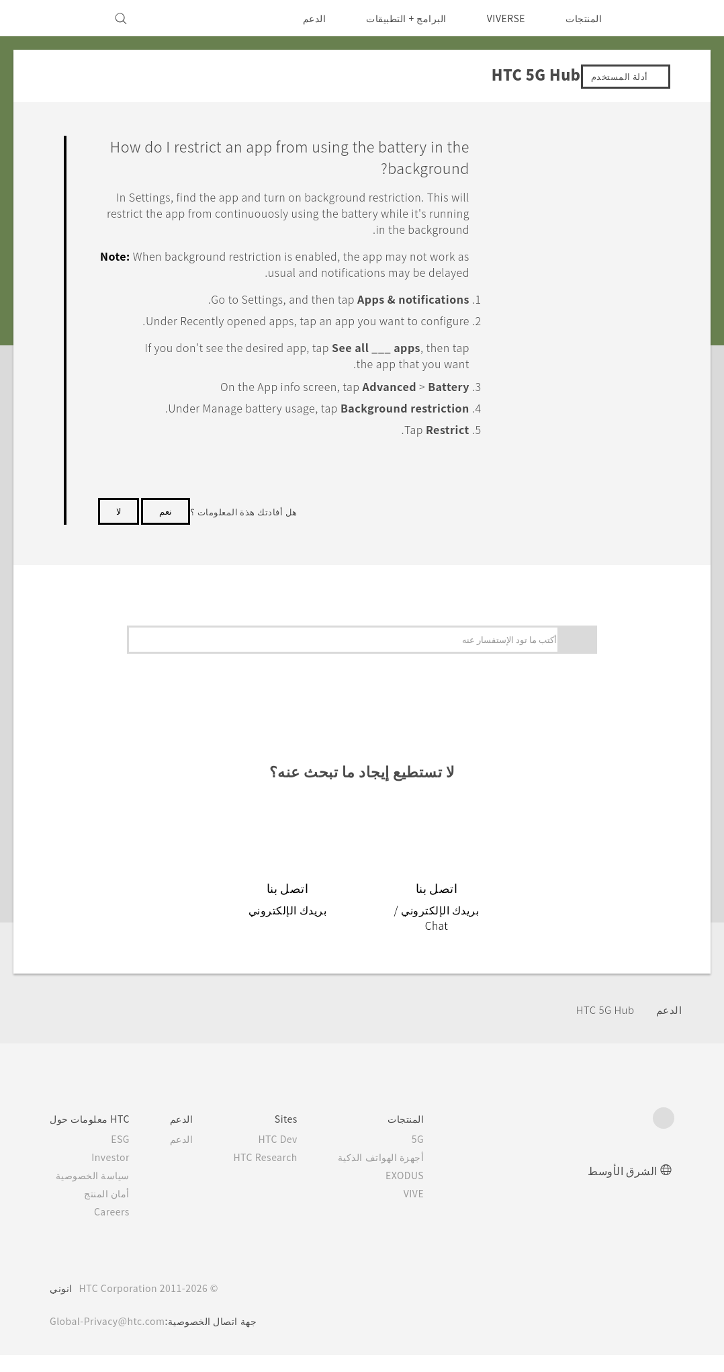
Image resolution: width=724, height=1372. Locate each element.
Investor (112, 1174)
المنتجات (583, 18)
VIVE (422, 1210)
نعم (165, 543)
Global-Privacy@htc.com (111, 1338)
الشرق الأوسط (623, 1187)
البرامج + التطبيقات (398, 18)
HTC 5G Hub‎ (602, 1025)
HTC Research (272, 1174)
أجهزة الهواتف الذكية (391, 1174)
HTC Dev (285, 1156)
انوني (61, 1305)
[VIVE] (67, 18)
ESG (122, 1156)
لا (118, 543)
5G (428, 1156)
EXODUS (413, 1192)
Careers (114, 1228)
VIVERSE (503, 18)
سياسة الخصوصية (95, 1192)
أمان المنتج (110, 1210)
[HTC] (658, 18)
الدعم (305, 18)
